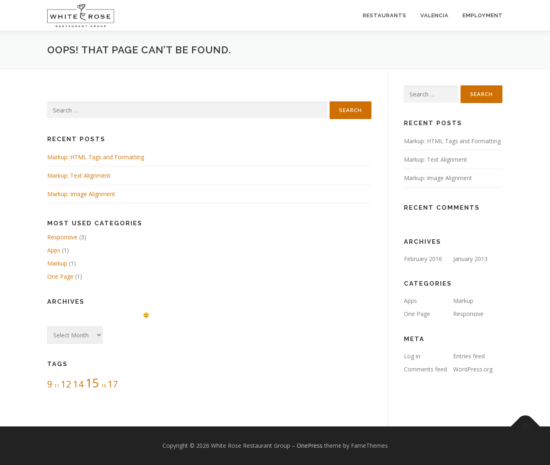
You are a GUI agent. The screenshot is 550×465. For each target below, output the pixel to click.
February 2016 (423, 259)
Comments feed (425, 369)
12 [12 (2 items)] (66, 384)
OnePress (310, 445)
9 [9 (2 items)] (50, 384)
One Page (60, 276)
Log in (412, 356)
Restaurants (384, 15)
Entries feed (469, 356)
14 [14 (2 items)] (78, 384)
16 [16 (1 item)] (103, 386)
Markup (57, 263)
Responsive (62, 237)
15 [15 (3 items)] (92, 383)
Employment (483, 15)
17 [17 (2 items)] (113, 384)
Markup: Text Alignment (78, 175)
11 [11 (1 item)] (56, 386)
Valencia (434, 15)
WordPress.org (473, 369)
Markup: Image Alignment (81, 194)
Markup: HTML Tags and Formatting (95, 157)
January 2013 (470, 259)
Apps (53, 250)
